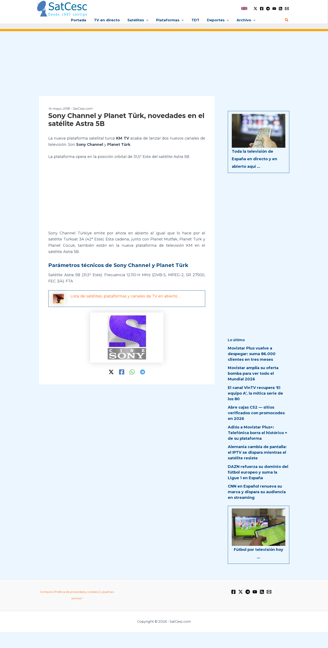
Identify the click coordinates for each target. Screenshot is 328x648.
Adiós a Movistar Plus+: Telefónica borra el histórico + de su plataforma (257, 433)
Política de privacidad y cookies (76, 591)
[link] (244, 8)
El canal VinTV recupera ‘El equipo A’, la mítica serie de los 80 (255, 393)
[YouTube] (274, 8)
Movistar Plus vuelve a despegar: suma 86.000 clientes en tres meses (251, 354)
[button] (147, 20)
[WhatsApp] (132, 372)
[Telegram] (268, 8)
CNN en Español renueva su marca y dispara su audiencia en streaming (257, 492)
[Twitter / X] (255, 8)
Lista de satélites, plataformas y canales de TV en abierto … (125, 296)
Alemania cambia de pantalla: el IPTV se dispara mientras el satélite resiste (257, 452)
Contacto (46, 591)
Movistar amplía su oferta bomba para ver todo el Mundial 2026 (253, 373)
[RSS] (280, 8)
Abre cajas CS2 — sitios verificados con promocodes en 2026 (256, 413)
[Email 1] (287, 8)
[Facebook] (262, 8)
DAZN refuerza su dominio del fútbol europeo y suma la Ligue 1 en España (258, 472)
